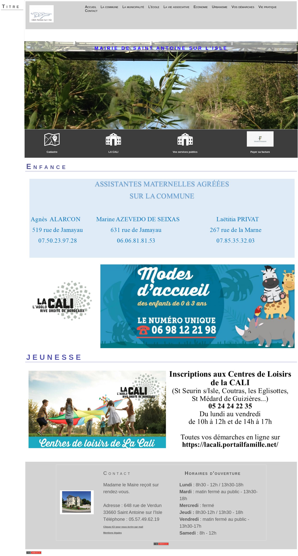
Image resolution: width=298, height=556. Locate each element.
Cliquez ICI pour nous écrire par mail (123, 527)
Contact (91, 10)
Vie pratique (267, 7)
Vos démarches (243, 7)
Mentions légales (112, 533)
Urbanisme (219, 7)
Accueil (90, 7)
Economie (201, 7)
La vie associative (176, 7)
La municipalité (133, 7)
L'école (153, 7)
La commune (109, 7)
